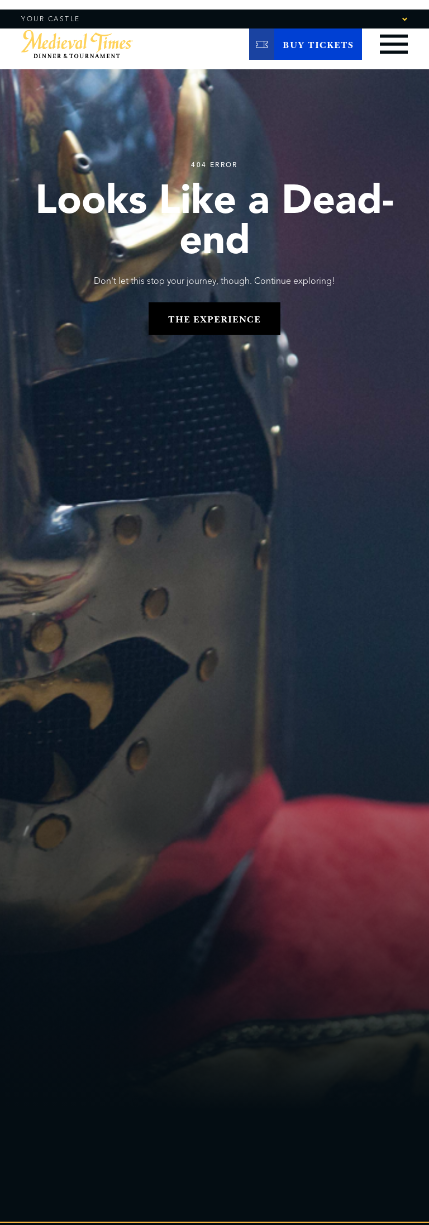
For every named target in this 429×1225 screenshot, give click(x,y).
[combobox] (374, 18)
